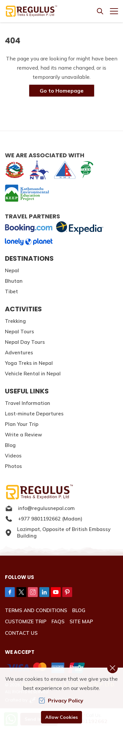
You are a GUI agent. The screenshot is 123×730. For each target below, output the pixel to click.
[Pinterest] (67, 592)
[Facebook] (10, 592)
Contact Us (21, 633)
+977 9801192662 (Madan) (43, 519)
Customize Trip (26, 621)
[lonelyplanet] (28, 241)
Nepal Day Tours (25, 342)
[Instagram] (33, 592)
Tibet (11, 291)
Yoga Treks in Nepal (29, 363)
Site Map (81, 621)
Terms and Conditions (36, 610)
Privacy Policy (61, 700)
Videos (13, 456)
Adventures (19, 352)
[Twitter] (21, 592)
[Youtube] (56, 592)
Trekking (15, 321)
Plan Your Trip (21, 424)
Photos (13, 466)
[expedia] (79, 228)
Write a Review (23, 434)
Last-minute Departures (34, 413)
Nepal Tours (19, 331)
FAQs (58, 621)
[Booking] (28, 228)
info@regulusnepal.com (40, 508)
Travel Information (27, 403)
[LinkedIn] (44, 592)
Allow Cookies (61, 717)
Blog (10, 445)
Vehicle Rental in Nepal (33, 373)
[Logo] (61, 492)
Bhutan (14, 281)
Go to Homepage (62, 90)
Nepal (12, 270)
